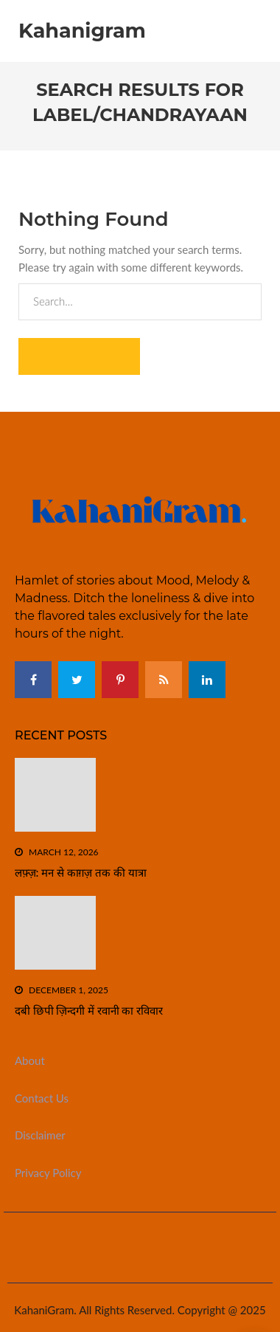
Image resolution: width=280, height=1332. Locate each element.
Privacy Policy (48, 1172)
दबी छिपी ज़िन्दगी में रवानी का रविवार (89, 1011)
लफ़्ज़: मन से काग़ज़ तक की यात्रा (81, 873)
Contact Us (42, 1098)
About (30, 1060)
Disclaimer (40, 1135)
